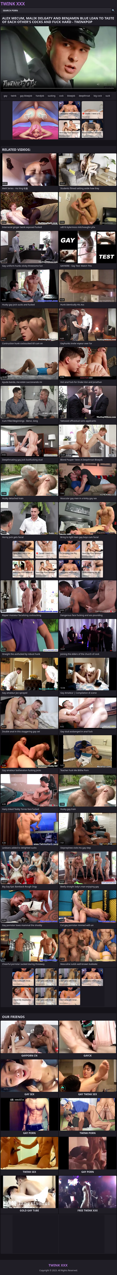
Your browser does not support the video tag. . (58, 59)
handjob (40, 95)
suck (108, 95)
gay (5, 95)
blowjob (71, 95)
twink (13, 95)
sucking (51, 95)
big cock (98, 95)
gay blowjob (26, 95)
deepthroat (84, 95)
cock (61, 95)
